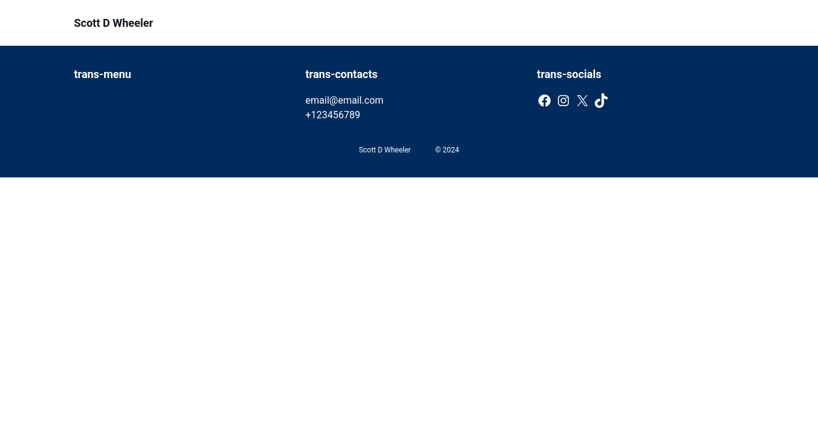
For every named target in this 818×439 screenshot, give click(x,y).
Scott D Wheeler (113, 22)
